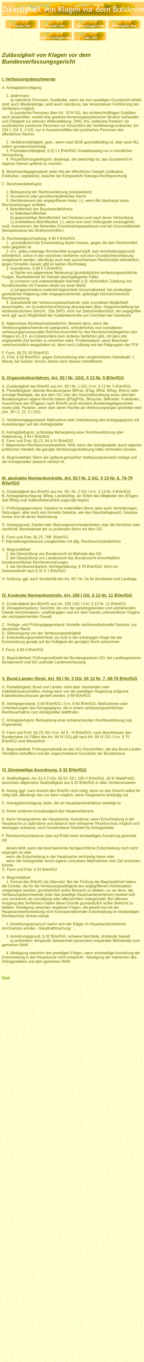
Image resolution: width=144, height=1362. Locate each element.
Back (6, 978)
